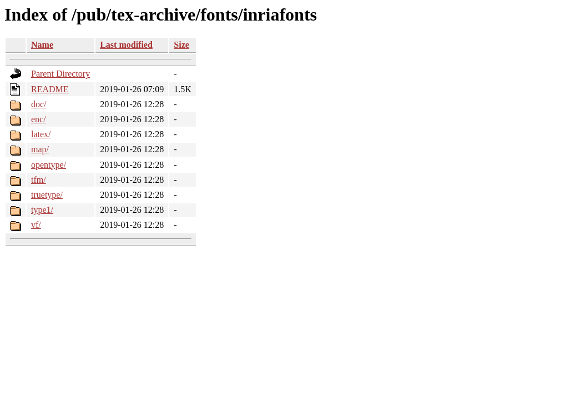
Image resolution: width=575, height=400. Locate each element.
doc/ (39, 104)
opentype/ (48, 164)
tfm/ (38, 179)
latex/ (41, 134)
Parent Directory (60, 73)
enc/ (38, 119)
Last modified (126, 44)
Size (181, 44)
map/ (40, 149)
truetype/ (47, 194)
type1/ (42, 209)
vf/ (36, 224)
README (50, 89)
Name (42, 44)
